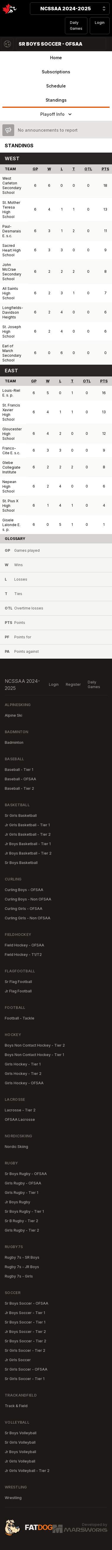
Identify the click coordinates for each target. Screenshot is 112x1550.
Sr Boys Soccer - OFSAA (26, 1303)
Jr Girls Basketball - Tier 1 (27, 825)
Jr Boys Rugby (17, 1202)
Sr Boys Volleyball (20, 1433)
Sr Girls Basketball (21, 815)
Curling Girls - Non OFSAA (27, 918)
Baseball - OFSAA (20, 779)
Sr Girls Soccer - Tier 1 (24, 1379)
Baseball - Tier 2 (19, 788)
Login (100, 22)
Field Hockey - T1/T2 (23, 954)
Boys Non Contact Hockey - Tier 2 (35, 1045)
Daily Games (76, 25)
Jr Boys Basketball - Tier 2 (28, 853)
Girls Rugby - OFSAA (23, 1183)
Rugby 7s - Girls (19, 1276)
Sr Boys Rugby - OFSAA (26, 1173)
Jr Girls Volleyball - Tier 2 (27, 1470)
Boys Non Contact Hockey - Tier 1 (34, 1054)
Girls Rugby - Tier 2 (22, 1230)
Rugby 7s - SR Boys (22, 1257)
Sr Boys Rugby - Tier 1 (24, 1211)
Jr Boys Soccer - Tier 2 (25, 1331)
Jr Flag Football (18, 991)
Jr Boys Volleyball (20, 1452)
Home (56, 57)
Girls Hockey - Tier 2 (23, 1073)
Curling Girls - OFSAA (23, 908)
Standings (56, 100)
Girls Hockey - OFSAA (24, 1083)
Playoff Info (56, 114)
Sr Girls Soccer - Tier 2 (25, 1350)
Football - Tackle (19, 1018)
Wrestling (13, 1498)
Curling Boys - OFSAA (24, 890)
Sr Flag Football (18, 981)
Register (73, 684)
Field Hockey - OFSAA (24, 945)
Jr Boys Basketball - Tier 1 (28, 844)
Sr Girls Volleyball (20, 1442)
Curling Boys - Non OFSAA (28, 899)
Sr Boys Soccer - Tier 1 (25, 1322)
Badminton (14, 742)
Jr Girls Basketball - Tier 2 (28, 834)
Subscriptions (56, 71)
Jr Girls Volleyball (20, 1461)
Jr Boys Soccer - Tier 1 (25, 1313)
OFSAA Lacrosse (20, 1119)
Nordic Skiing (16, 1146)
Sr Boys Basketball (21, 862)
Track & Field (16, 1406)
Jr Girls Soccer (18, 1360)
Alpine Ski (13, 715)
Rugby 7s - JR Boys (22, 1267)
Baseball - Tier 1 (19, 769)
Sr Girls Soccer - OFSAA (26, 1369)
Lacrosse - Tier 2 (20, 1110)
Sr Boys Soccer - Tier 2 (25, 1341)
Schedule (56, 85)
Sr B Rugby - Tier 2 (21, 1221)
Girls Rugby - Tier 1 (21, 1192)
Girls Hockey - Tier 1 (23, 1064)
